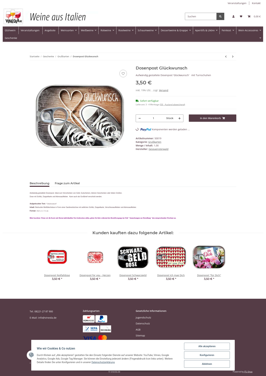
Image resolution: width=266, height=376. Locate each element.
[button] (233, 16)
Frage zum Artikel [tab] (67, 183)
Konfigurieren (207, 355)
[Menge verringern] (139, 118)
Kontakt (256, 3)
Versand (163, 90)
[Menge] (153, 118)
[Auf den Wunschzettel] (123, 73)
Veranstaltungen (237, 3)
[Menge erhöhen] (179, 118)
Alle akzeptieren (206, 346)
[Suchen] (201, 16)
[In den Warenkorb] (212, 118)
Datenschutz (143, 323)
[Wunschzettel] (241, 16)
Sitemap (140, 335)
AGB (138, 329)
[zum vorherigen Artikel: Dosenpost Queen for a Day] (225, 56)
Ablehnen (207, 364)
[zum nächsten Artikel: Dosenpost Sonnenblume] (232, 56)
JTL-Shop (248, 371)
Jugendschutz (143, 317)
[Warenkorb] (254, 16)
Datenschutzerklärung (103, 362)
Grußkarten (154, 142)
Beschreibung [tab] (39, 183)
